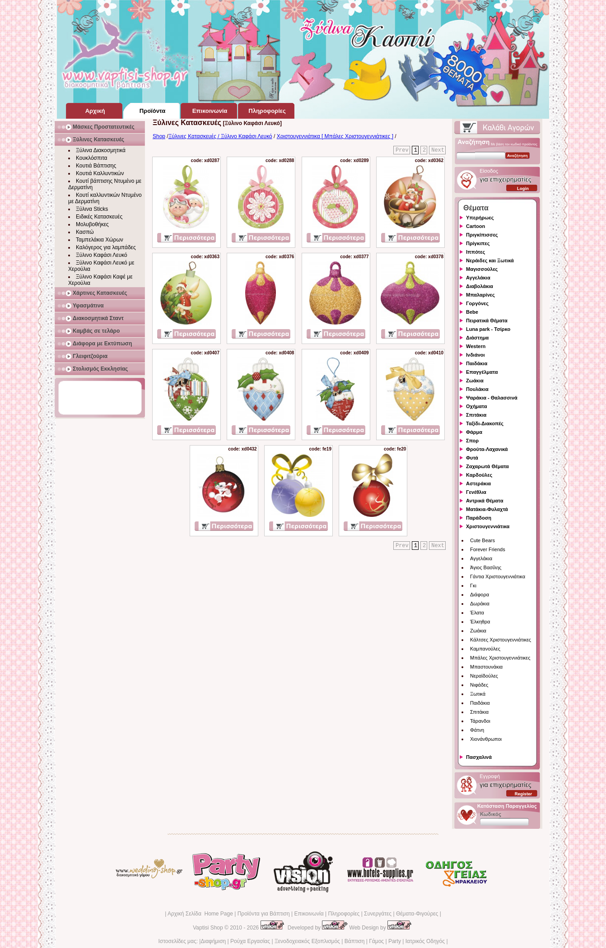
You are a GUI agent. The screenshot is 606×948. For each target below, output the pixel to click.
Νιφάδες (479, 685)
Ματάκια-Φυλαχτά (487, 509)
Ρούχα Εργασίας (250, 941)
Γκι (473, 585)
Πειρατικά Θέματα (487, 320)
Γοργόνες (477, 303)
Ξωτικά (477, 694)
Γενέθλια (476, 492)
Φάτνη (477, 730)
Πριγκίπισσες (482, 234)
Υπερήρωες (480, 217)
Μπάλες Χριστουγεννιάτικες (500, 657)
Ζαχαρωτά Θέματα (487, 466)
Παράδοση (478, 517)
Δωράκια (479, 603)
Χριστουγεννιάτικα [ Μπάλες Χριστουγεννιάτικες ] (335, 136)
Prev (402, 150)
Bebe (472, 312)
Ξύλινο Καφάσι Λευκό (101, 255)
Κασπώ (85, 232)
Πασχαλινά (479, 757)
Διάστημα (477, 337)
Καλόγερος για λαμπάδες (106, 247)
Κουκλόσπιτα (91, 158)
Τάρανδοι (480, 721)
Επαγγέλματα (482, 372)
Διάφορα (479, 594)
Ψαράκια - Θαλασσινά (491, 397)
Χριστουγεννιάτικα (487, 526)
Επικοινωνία (308, 914)
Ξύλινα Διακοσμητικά (101, 150)
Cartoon (475, 226)
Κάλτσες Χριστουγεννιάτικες (500, 639)
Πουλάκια (477, 389)
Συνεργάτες (378, 914)
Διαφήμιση (213, 941)
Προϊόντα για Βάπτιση (264, 914)
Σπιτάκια (476, 415)
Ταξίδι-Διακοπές (484, 423)
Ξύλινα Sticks (92, 209)
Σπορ (472, 440)
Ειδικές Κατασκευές (99, 217)
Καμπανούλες (485, 648)
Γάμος (376, 941)
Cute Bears (482, 540)
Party (394, 941)
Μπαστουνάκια (486, 666)
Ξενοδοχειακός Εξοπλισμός (307, 941)
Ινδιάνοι (475, 355)
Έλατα (477, 612)
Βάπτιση (355, 941)
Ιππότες (475, 252)
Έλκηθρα (480, 621)
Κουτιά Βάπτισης (96, 166)
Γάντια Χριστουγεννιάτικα (497, 576)
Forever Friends (487, 549)
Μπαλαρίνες (480, 294)
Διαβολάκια (479, 286)
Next (437, 150)
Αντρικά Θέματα (484, 500)
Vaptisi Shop (208, 928)
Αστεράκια (478, 483)
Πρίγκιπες (477, 243)
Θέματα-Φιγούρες (417, 914)
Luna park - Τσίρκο (488, 329)
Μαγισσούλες (482, 269)
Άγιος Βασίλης (485, 567)
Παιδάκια (476, 363)
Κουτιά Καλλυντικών (100, 173)
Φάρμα (474, 432)
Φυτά (472, 457)
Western (475, 346)
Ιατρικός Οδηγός (425, 941)
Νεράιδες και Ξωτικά (490, 260)
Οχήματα (476, 406)
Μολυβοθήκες (92, 224)
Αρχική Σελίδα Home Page (200, 914)
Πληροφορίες (343, 914)
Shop (159, 136)
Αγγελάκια (478, 277)
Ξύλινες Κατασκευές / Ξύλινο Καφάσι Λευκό (220, 136)
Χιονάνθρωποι (486, 739)
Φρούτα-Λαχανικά (487, 449)
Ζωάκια (475, 380)
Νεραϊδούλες (484, 675)
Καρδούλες (479, 475)
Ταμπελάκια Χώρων (99, 240)
